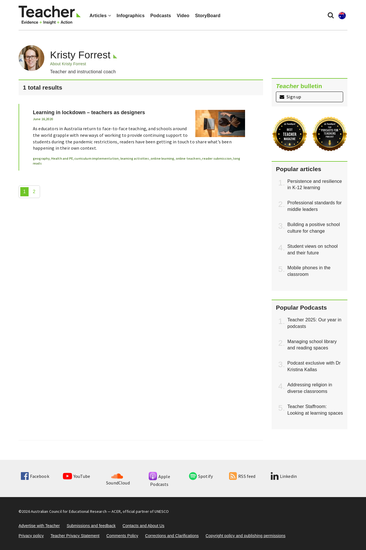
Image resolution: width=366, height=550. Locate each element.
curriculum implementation (96, 158)
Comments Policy (122, 535)
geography (41, 158)
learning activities (134, 158)
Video (183, 15)
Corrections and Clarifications (172, 535)
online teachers (188, 158)
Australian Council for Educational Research (69, 511)
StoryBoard (207, 15)
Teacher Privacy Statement (75, 535)
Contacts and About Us (143, 525)
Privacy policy (31, 535)
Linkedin (284, 476)
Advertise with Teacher (39, 525)
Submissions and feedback (91, 525)
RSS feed (242, 476)
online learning (162, 158)
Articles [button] (100, 15)
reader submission (217, 158)
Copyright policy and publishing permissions (245, 535)
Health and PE (62, 158)
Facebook (35, 476)
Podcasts (160, 15)
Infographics (131, 15)
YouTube (76, 476)
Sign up (290, 97)
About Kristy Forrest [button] (68, 64)
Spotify (201, 476)
